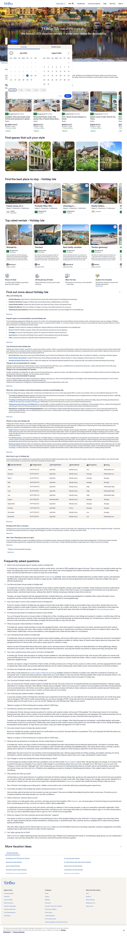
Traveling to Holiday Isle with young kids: (23, 400)
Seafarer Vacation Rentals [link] (72, 873)
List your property (94, 3)
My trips (112, 3)
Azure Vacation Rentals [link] (13, 866)
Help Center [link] (47, 827)
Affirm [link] (33, 768)
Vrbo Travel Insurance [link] (9, 912)
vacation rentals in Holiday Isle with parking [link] (43, 673)
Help (105, 3)
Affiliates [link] (47, 900)
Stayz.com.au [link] (89, 906)
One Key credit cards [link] (9, 909)
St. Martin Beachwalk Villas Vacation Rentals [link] (77, 862)
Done (102, 96)
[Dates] (59, 41)
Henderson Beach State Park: (19, 360)
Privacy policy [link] (48, 912)
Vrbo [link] (87, 893)
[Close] (124, 930)
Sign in (120, 3)
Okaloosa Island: (15, 444)
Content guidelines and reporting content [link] (56, 922)
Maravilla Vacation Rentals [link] (14, 862)
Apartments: (13, 335)
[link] (30, 185)
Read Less (9, 314)
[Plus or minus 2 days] (62, 90)
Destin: (11, 430)
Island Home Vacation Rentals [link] (73, 866)
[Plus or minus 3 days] (69, 90)
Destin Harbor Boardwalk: (18, 358)
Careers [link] (47, 896)
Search (116, 41)
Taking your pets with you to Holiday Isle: (23, 404)
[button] (57, 63)
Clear (94, 96)
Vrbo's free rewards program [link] (105, 609)
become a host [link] (70, 781)
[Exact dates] (46, 90)
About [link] (46, 893)
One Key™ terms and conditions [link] (53, 906)
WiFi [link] (73, 725)
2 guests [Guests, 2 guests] (84, 42)
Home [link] (7, 69)
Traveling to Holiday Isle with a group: (22, 395)
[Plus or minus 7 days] (77, 90)
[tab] (58, 47)
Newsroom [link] (48, 903)
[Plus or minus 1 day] (55, 90)
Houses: (12, 330)
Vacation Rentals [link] (14, 69)
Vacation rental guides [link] (10, 906)
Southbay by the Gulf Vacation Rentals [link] (17, 858)
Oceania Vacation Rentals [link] (72, 858)
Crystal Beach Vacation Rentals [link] (73, 870)
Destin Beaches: (14, 355)
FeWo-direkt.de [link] (90, 900)
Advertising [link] (7, 915)
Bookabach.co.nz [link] (90, 903)
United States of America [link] (27, 69)
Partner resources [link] (8, 903)
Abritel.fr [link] (88, 896)
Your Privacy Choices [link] (50, 919)
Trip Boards (81, 3)
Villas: (11, 338)
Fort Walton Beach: (15, 438)
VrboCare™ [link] (74, 801)
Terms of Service (18, 932)
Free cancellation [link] (70, 762)
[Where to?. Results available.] (23, 41)
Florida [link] (38, 69)
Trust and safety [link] (8, 900)
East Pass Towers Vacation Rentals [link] (16, 873)
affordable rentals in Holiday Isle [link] (27, 609)
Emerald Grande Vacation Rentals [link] (16, 870)
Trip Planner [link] (15, 836)
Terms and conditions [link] (50, 909)
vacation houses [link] (49, 577)
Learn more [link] (99, 286)
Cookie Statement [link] (50, 915)
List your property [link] (8, 893)
